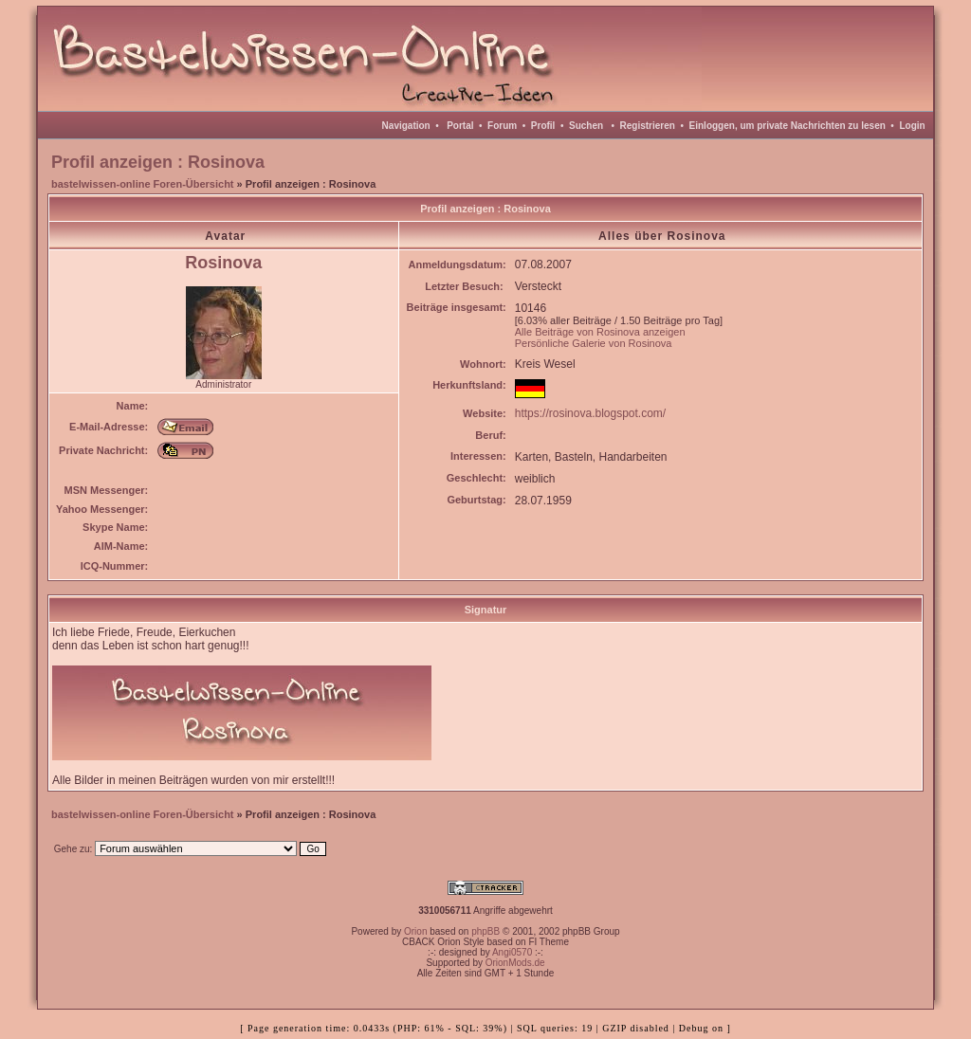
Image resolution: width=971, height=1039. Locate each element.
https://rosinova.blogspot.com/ (590, 413)
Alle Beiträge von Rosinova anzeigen (600, 331)
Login (912, 125)
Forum (502, 125)
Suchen (586, 125)
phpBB (485, 931)
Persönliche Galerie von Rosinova (593, 343)
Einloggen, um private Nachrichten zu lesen (787, 125)
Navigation (406, 125)
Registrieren (647, 125)
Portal (460, 125)
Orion (415, 931)
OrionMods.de (515, 962)
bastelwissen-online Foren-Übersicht (142, 184)
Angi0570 (512, 952)
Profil (543, 125)
